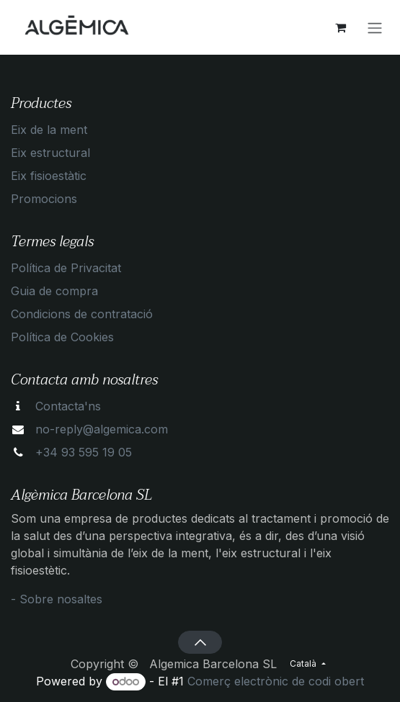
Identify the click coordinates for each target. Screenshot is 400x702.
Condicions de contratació (82, 314)
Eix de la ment (49, 129)
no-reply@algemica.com (101, 429)
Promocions (44, 199)
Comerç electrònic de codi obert (275, 681)
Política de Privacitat (66, 268)
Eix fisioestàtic (48, 175)
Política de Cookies (62, 337)
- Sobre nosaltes (56, 599)
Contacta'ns (68, 406)
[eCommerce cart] (340, 27)
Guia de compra (54, 291)
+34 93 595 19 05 (83, 452)
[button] (200, 642)
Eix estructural (50, 152)
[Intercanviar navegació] (374, 27)
